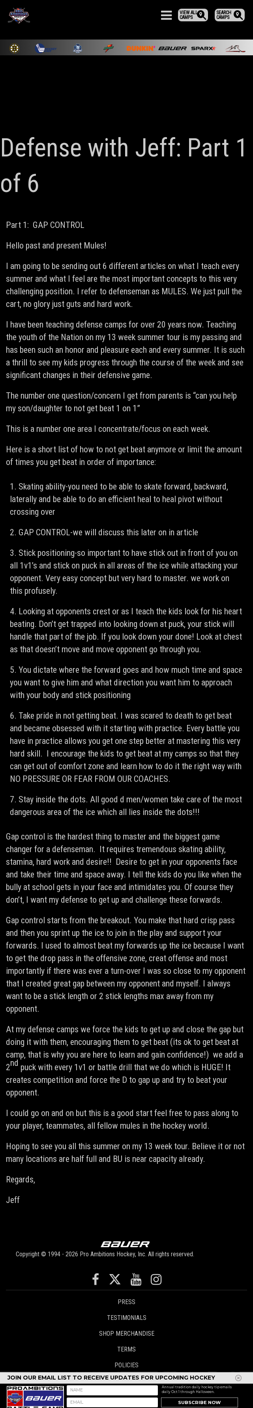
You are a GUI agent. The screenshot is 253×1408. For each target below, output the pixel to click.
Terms (126, 1349)
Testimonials (126, 1317)
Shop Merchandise (126, 1333)
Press (126, 1302)
